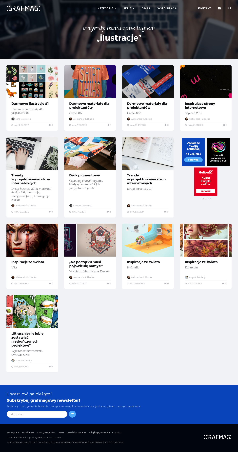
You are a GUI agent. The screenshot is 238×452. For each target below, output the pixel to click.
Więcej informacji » (116, 444)
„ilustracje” (119, 38)
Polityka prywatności (99, 434)
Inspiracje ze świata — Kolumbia (205, 257)
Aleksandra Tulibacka (81, 119)
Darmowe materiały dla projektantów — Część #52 (148, 98)
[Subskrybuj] (72, 416)
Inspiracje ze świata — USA (32, 257)
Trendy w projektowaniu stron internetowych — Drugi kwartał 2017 (148, 177)
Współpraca (167, 8)
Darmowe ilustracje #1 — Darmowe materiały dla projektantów (32, 98)
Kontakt (204, 8)
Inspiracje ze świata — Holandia (148, 257)
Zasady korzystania (76, 434)
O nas (146, 8)
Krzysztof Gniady (195, 278)
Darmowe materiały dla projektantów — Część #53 (90, 98)
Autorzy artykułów (46, 434)
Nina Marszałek (21, 119)
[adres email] (37, 416)
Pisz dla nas (28, 434)
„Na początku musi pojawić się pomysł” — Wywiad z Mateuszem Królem (90, 257)
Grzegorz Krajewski (80, 206)
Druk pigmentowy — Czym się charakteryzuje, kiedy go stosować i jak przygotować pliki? (90, 177)
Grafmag (26, 439)
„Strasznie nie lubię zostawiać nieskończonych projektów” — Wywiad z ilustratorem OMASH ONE (32, 335)
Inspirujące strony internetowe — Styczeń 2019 (205, 98)
